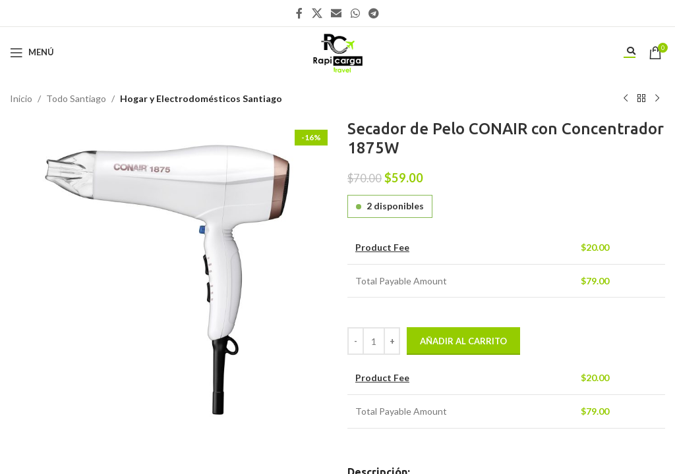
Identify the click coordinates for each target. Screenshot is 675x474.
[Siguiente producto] (657, 99)
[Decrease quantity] (355, 341)
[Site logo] (337, 51)
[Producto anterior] (625, 99)
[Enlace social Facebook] (299, 13)
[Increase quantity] (392, 341)
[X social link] (316, 13)
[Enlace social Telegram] (373, 13)
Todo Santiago (76, 98)
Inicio (21, 98)
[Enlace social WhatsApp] (355, 13)
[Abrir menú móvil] (32, 53)
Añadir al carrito (463, 341)
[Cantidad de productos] (374, 341)
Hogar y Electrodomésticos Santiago (201, 98)
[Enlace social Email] (336, 13)
